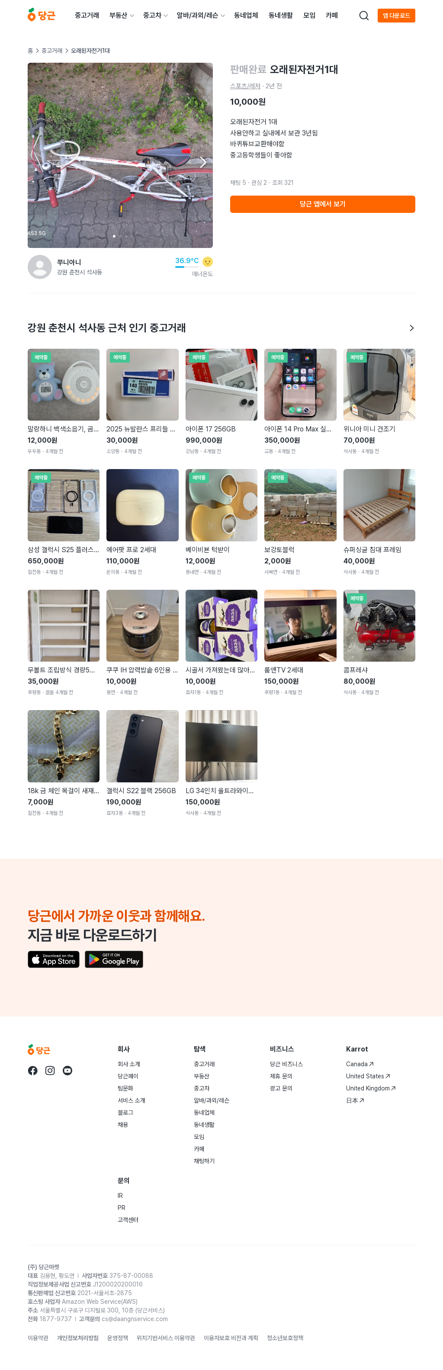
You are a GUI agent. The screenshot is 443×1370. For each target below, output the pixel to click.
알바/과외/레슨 (197, 15)
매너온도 (202, 273)
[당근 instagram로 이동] (50, 1070)
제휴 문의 (281, 1076)
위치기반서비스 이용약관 (166, 1338)
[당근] (41, 15)
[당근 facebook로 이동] (33, 1070)
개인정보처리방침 (78, 1338)
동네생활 (281, 15)
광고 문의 (281, 1088)
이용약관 (38, 1338)
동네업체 (246, 15)
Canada (360, 1064)
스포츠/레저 (245, 86)
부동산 (118, 15)
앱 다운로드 (396, 15)
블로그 (125, 1112)
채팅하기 (204, 1161)
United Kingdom (371, 1088)
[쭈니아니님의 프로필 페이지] (40, 267)
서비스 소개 (131, 1100)
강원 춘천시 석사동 (79, 272)
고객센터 (128, 1219)
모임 (309, 15)
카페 (332, 15)
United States (368, 1076)
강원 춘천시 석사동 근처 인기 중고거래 (221, 328)
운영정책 (117, 1338)
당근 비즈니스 (286, 1064)
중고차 (152, 15)
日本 (355, 1100)
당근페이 (128, 1076)
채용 (123, 1124)
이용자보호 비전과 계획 (231, 1338)
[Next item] (202, 162)
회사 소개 (129, 1064)
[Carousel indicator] (114, 236)
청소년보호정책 (285, 1338)
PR (121, 1207)
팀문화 (125, 1088)
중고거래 (87, 15)
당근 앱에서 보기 (323, 204)
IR (120, 1195)
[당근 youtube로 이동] (67, 1070)
